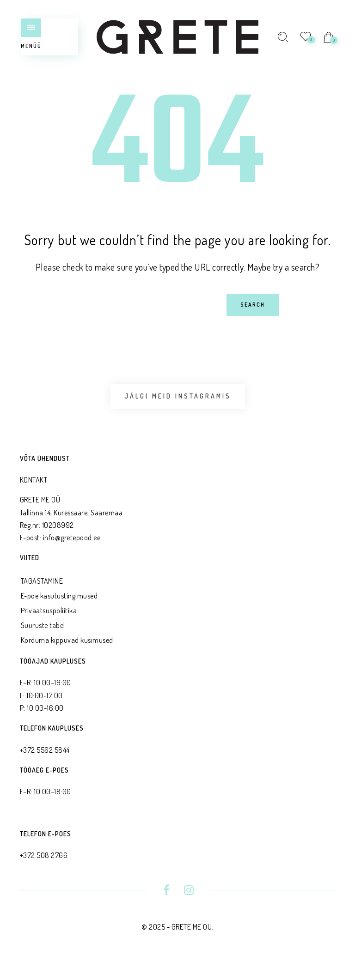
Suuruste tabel (43, 625)
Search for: (33, 293)
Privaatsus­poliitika (49, 610)
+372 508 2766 (44, 855)
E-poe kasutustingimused (59, 595)
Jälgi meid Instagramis (177, 396)
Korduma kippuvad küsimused (67, 640)
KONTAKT (34, 479)
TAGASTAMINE (42, 581)
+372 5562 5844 (45, 750)
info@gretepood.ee (72, 537)
